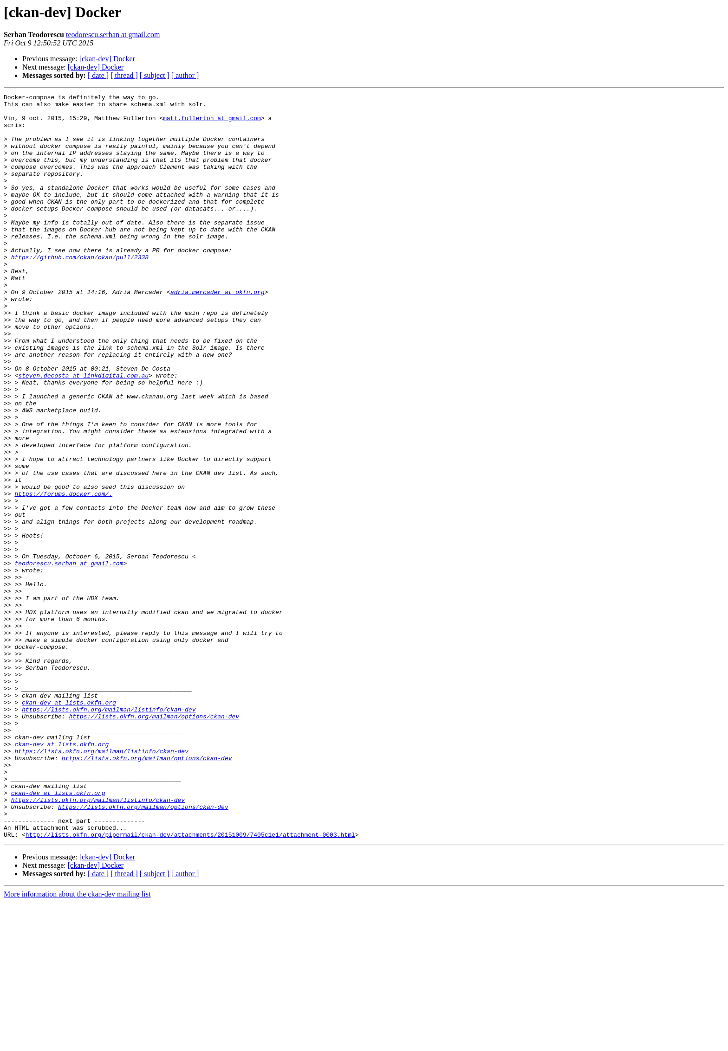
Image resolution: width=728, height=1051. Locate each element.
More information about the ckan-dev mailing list (77, 1043)
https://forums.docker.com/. (63, 574)
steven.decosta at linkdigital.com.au (83, 432)
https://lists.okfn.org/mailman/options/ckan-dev (154, 841)
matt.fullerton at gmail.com (212, 123)
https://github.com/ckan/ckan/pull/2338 (80, 290)
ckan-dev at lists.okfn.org (69, 824)
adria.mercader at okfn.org (217, 332)
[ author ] (185, 75)
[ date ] (98, 75)
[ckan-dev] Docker (107, 59)
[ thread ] (124, 75)
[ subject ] (154, 75)
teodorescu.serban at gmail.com (113, 34)
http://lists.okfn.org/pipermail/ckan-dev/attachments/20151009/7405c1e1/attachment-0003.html (190, 983)
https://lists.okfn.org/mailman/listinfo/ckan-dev (108, 833)
